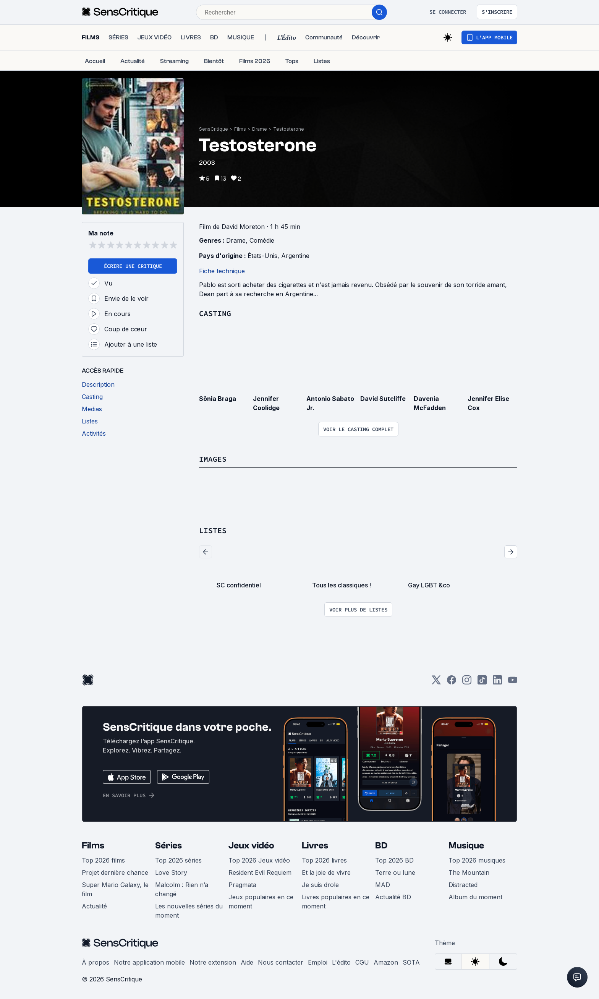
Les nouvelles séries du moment (189, 910)
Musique (466, 845)
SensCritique (213, 129)
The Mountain (468, 872)
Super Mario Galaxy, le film (115, 889)
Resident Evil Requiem (259, 872)
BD (381, 845)
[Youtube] (512, 682)
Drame (259, 129)
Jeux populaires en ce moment (260, 901)
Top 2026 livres (324, 860)
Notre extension (212, 962)
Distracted (463, 885)
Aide (247, 962)
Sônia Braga (217, 398)
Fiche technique (222, 271)
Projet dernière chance (115, 872)
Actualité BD (393, 897)
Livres (315, 845)
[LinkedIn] (497, 682)
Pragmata (242, 885)
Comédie (261, 240)
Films (240, 129)
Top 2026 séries (178, 860)
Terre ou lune (395, 872)
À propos (95, 962)
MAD (382, 885)
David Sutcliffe (383, 398)
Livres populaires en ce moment (335, 901)
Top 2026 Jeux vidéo (259, 860)
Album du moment (475, 897)
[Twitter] (436, 682)
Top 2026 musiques (476, 860)
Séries (168, 845)
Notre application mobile (149, 962)
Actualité (94, 906)
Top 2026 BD (394, 860)
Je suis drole (320, 885)
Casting (215, 313)
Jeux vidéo (251, 845)
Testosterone (288, 129)
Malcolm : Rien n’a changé (181, 889)
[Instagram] (466, 682)
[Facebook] (451, 682)
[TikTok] (482, 682)
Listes (213, 530)
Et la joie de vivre (326, 872)
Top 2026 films (103, 860)
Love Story (171, 872)
